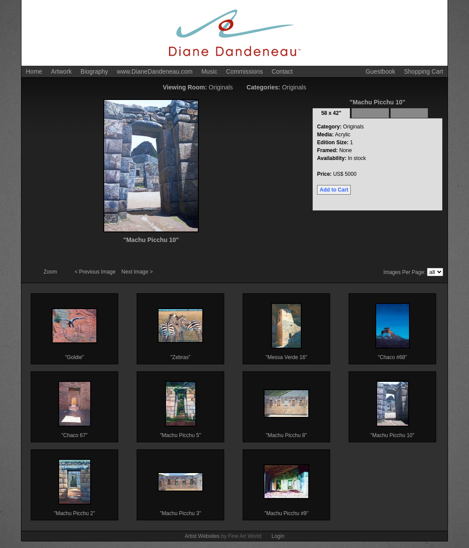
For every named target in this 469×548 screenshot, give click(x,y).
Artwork (61, 71)
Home (34, 71)
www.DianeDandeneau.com (155, 71)
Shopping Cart (423, 71)
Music (209, 71)
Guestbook (380, 71)
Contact (282, 71)
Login (278, 536)
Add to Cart (334, 190)
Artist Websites (202, 536)
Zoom (51, 272)
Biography (94, 71)
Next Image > (137, 272)
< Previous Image (95, 272)
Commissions (244, 71)
